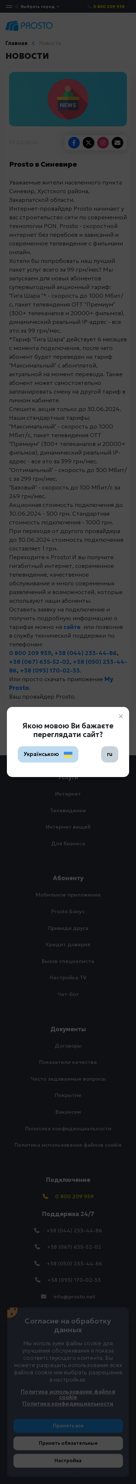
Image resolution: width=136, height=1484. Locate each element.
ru (109, 754)
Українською (48, 754)
